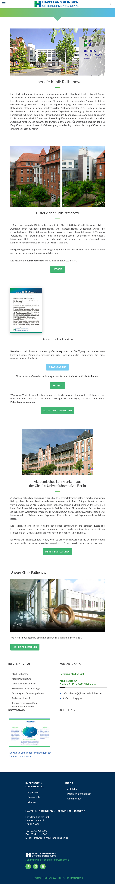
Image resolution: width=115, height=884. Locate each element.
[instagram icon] (35, 866)
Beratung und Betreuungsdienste (28, 693)
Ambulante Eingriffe (22, 698)
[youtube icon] (43, 866)
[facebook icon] (28, 866)
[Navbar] (4, 4)
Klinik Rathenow (20, 673)
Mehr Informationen (57, 552)
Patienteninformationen (57, 410)
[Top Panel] (110, 4)
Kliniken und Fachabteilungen (26, 688)
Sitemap (31, 802)
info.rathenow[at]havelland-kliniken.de (82, 693)
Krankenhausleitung (21, 678)
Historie (57, 269)
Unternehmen (74, 798)
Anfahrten (72, 788)
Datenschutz (33, 797)
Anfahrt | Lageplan (72, 698)
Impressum (33, 792)
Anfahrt (57, 386)
